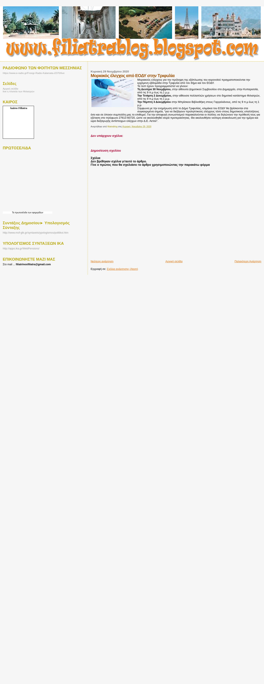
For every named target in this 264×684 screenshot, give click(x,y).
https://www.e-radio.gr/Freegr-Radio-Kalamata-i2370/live (33, 73)
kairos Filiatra (18, 108)
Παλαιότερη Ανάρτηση (248, 261)
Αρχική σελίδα (173, 261)
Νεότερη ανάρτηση (102, 261)
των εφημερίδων (35, 212)
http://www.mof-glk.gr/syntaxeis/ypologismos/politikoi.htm (35, 232)
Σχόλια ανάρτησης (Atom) (122, 269)
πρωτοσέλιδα (21, 212)
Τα (13, 212)
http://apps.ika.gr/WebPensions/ (21, 248)
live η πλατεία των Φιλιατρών (18, 91)
